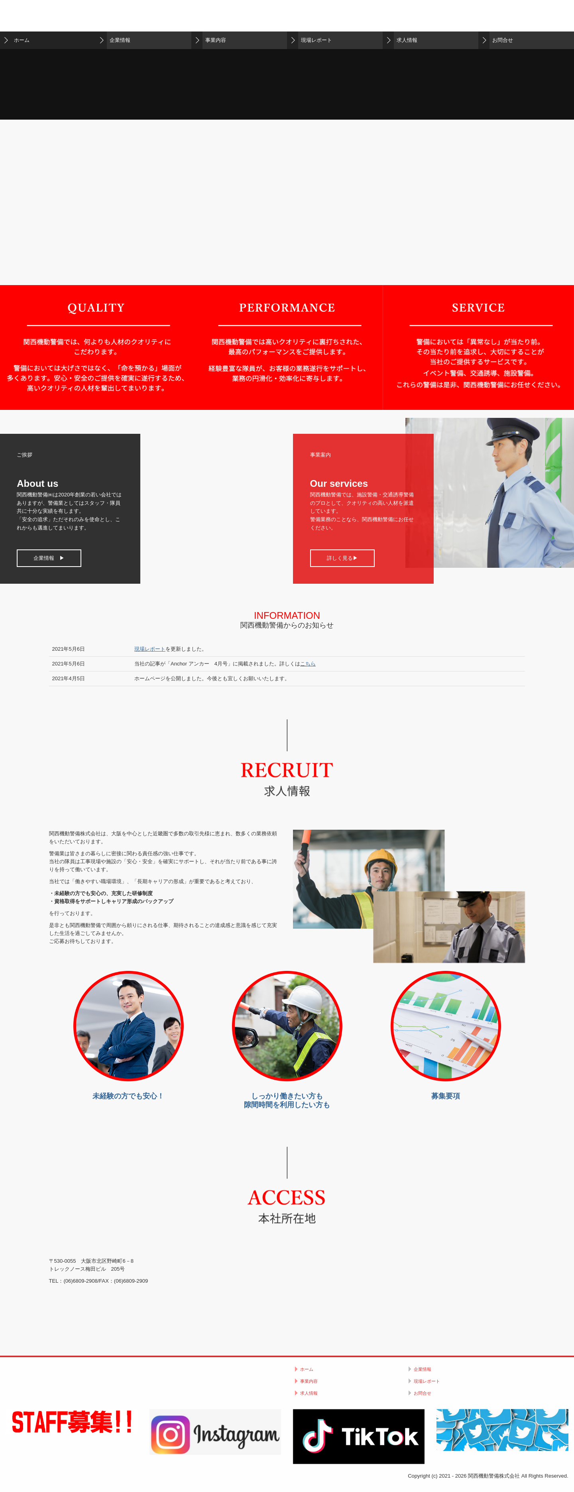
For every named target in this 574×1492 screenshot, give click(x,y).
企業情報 (120, 40)
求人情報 (407, 40)
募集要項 (445, 1096)
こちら (308, 664)
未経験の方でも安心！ (128, 1096)
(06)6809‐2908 (80, 1281)
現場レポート (316, 40)
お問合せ (502, 40)
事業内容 (215, 40)
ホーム (21, 40)
